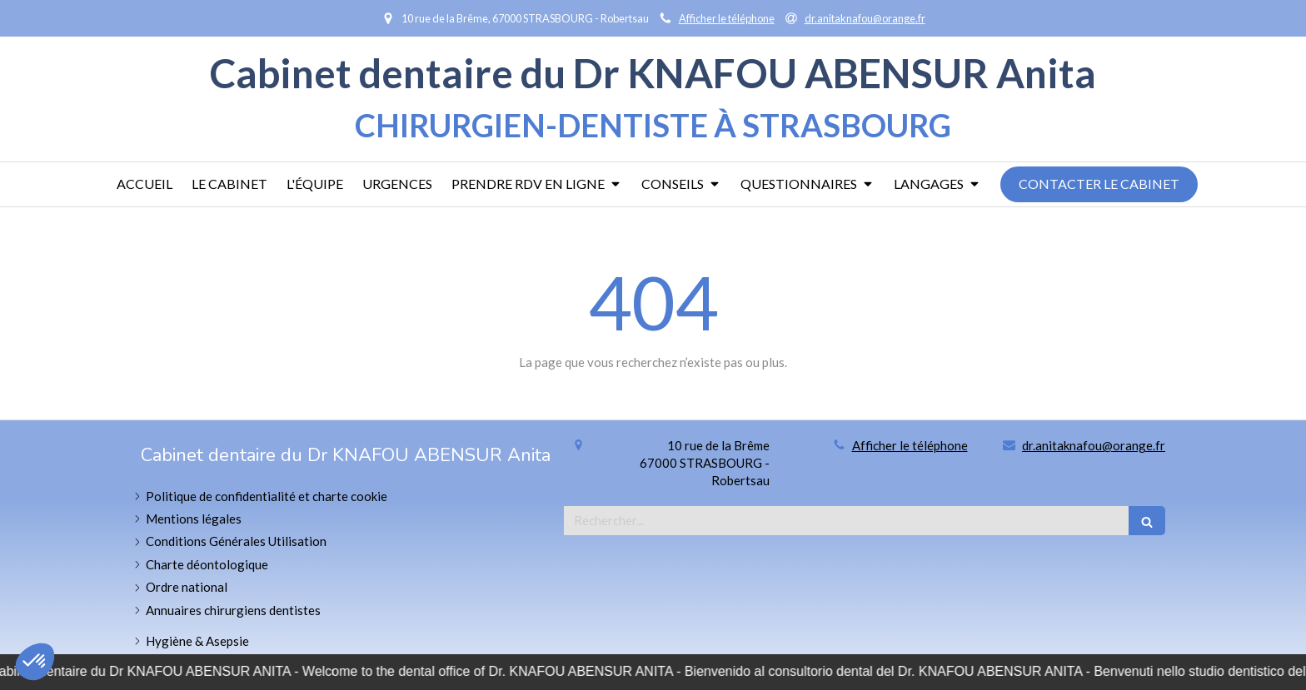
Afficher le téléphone (727, 18)
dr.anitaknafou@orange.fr (1093, 445)
